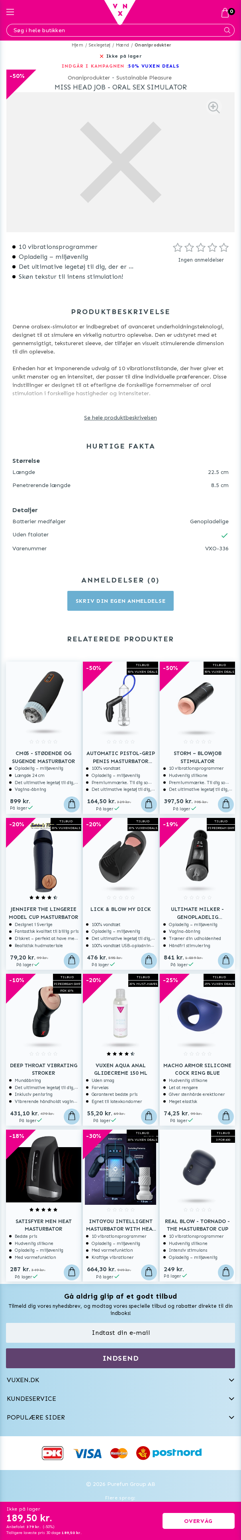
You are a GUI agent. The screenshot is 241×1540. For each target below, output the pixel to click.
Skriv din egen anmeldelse (121, 601)
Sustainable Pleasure (144, 77)
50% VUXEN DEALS (154, 66)
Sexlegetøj (99, 45)
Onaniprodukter (153, 45)
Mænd (122, 45)
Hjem (77, 45)
